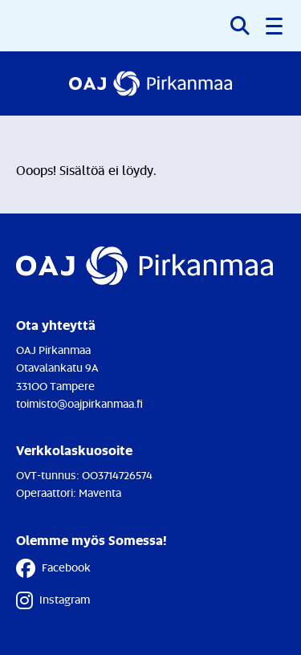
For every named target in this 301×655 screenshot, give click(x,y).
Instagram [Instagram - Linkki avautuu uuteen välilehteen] (53, 600)
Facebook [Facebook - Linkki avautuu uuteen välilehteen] (53, 568)
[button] (275, 25)
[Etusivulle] (150, 83)
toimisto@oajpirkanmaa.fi (79, 403)
